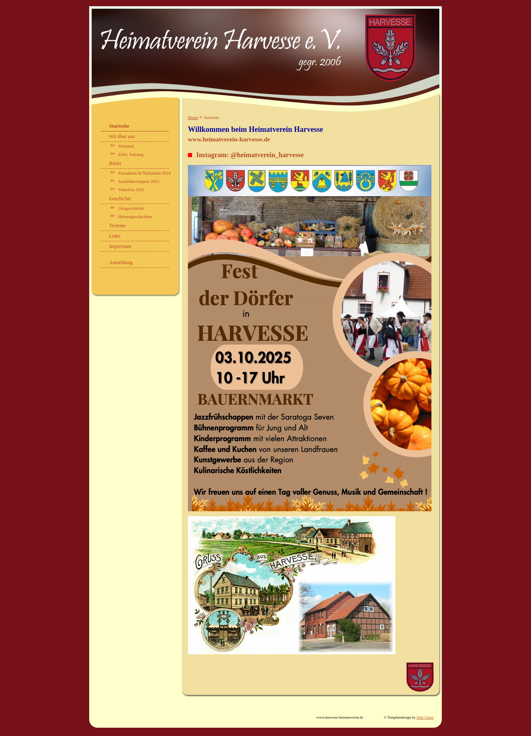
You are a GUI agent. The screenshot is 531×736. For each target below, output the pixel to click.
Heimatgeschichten (134, 216)
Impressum (120, 246)
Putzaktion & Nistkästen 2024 (144, 173)
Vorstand (126, 146)
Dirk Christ (425, 717)
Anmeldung (121, 262)
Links (114, 236)
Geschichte (120, 199)
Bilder (115, 163)
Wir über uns (122, 136)
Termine (117, 225)
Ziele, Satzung (131, 154)
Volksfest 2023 (131, 189)
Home (193, 117)
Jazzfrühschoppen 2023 (138, 181)
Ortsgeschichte (131, 208)
